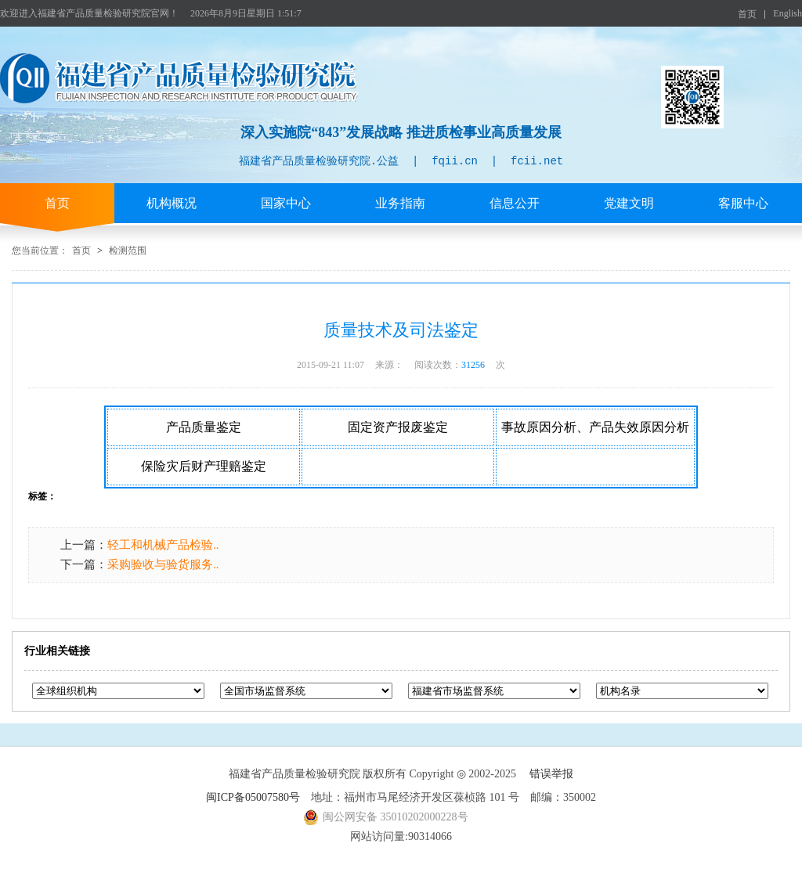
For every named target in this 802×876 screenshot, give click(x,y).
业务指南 (400, 203)
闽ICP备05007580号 (253, 797)
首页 (747, 14)
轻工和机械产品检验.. (163, 545)
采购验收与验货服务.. (163, 564)
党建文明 (629, 203)
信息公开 (515, 203)
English (787, 13)
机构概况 (171, 203)
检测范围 (127, 250)
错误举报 (551, 774)
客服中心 (743, 203)
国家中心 (286, 203)
